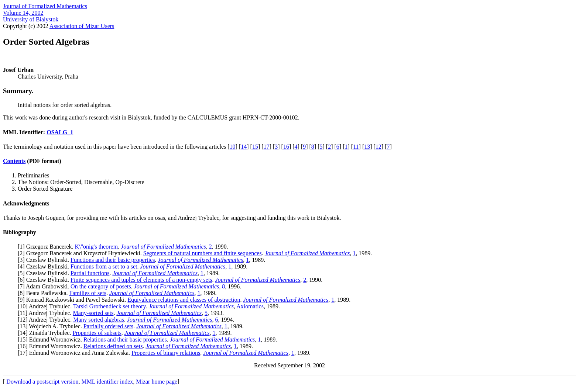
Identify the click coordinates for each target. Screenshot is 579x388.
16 (286, 146)
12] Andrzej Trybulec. (46, 319)
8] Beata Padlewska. (44, 293)
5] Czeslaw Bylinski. (45, 273)
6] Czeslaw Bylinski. (45, 280)
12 (378, 146)
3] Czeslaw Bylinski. (45, 260)
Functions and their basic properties (113, 260)
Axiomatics (250, 306)
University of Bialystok (30, 19)
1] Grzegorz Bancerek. (47, 246)
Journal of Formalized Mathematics (45, 6)
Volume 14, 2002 (23, 13)
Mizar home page (156, 381)
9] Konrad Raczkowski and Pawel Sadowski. (73, 300)
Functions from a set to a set (104, 266)
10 (233, 146)
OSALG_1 (60, 132)
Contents (14, 161)
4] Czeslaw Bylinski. (45, 266)
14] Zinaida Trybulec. (46, 333)
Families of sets (87, 293)
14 (244, 146)
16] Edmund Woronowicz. (51, 346)
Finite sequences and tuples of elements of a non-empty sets (141, 280)
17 (267, 146)
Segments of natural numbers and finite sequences (202, 253)
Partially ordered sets (108, 326)
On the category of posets (101, 286)
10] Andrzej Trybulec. (46, 306)
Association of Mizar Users (81, 26)
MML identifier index (107, 381)
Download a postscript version (41, 381)
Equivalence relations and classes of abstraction (183, 300)
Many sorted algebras (98, 319)
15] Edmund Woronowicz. (51, 339)
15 (255, 146)
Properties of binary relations (165, 353)
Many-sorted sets (93, 313)
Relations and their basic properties (125, 339)
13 (367, 146)
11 (356, 146)
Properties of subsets (96, 333)
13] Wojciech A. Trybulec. (51, 326)
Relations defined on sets (113, 346)
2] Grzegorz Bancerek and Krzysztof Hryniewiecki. (81, 253)
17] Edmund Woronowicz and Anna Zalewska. (75, 353)
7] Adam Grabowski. (45, 286)
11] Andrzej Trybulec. (46, 313)
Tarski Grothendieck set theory (109, 306)
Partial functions (90, 273)
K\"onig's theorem (96, 246)
